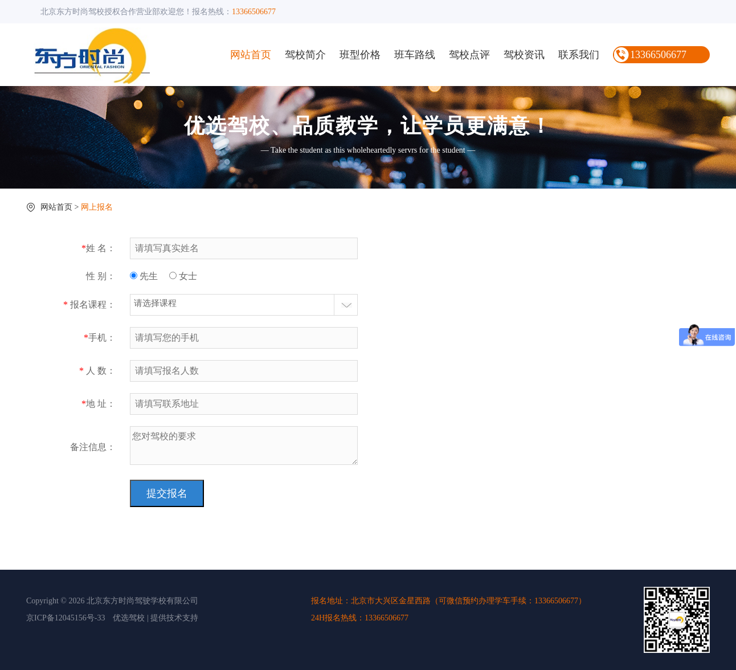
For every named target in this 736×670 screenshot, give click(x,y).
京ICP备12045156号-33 (65, 618)
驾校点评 (469, 54)
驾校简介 (305, 54)
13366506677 (658, 54)
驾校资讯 (524, 54)
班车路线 (414, 54)
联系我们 (578, 54)
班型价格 (360, 54)
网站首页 (250, 54)
